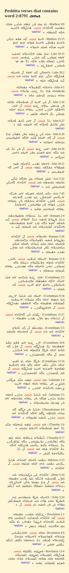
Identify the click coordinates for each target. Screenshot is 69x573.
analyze (36, 31)
